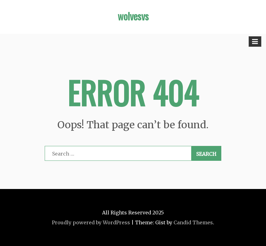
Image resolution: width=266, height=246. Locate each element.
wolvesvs (133, 16)
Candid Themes (193, 222)
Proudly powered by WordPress (91, 222)
